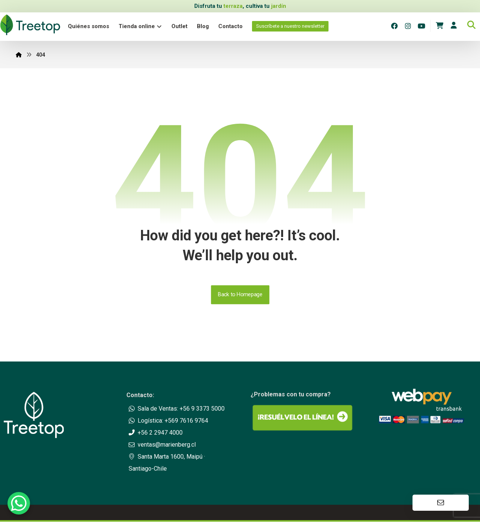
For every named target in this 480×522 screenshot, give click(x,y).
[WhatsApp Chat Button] (19, 503)
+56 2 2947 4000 (156, 432)
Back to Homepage (240, 295)
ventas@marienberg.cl (162, 444)
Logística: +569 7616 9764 (168, 420)
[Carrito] (439, 25)
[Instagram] (408, 26)
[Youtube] (421, 26)
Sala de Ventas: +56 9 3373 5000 (177, 408)
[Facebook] (394, 26)
